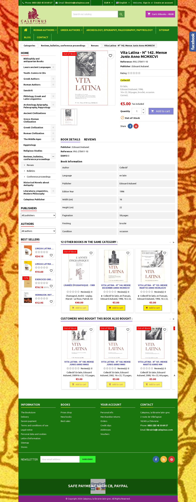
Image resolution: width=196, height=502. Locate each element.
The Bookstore (28, 412)
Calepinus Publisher (34, 199)
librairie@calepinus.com (77, 3)
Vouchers (104, 434)
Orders (103, 421)
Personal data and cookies (33, 434)
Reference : (126, 61)
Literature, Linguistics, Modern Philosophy (36, 192)
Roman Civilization (34, 133)
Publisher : (125, 66)
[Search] (98, 14)
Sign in (146, 3)
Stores (24, 447)
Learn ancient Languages (37, 67)
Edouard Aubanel (80, 147)
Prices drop (66, 412)
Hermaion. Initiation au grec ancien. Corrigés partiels (44, 295)
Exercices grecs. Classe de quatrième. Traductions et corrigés (44, 279)
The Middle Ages (32, 139)
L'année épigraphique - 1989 (79, 285)
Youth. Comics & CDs (35, 73)
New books (66, 417)
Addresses (105, 430)
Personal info (106, 412)
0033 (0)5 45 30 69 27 (42, 3)
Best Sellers (30, 239)
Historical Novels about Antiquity (36, 183)
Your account (110, 404)
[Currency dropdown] (109, 3)
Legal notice (27, 430)
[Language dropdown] (123, 3)
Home (25, 53)
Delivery (25, 417)
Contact (42, 37)
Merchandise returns (110, 417)
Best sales (65, 421)
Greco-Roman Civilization (31, 120)
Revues (30, 165)
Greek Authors (70, 30)
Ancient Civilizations (35, 113)
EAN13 (64, 156)
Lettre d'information (30, 438)
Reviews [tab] (90, 139)
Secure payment (28, 421)
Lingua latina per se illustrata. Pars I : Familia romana (44, 248)
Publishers (29, 208)
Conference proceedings (39, 176)
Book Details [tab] (70, 139)
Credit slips (105, 425)
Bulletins (31, 171)
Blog (27, 37)
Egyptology (30, 145)
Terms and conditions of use (34, 425)
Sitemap (164, 30)
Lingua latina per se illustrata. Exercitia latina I (44, 264)
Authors (27, 223)
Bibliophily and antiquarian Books (34, 59)
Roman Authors (43, 30)
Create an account (163, 3)
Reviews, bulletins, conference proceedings (37, 157)
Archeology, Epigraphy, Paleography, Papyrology (119, 30)
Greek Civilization (33, 127)
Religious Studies (33, 151)
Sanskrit (28, 90)
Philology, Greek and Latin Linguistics (35, 97)
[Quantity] (137, 111)
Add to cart (160, 111)
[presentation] (68, 469)
